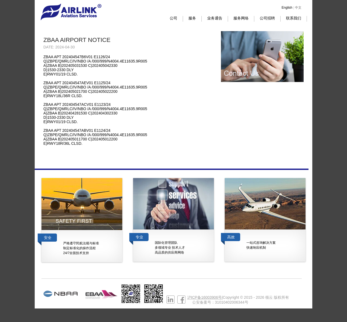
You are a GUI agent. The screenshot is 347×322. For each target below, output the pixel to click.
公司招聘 (267, 18)
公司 (173, 18)
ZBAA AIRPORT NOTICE (76, 40)
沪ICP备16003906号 (204, 297)
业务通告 (214, 18)
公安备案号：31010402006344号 (220, 302)
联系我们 (293, 18)
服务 (192, 18)
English (287, 7)
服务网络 (241, 18)
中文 (298, 7)
